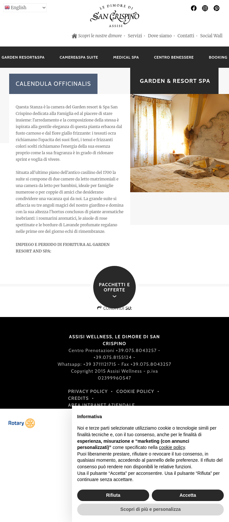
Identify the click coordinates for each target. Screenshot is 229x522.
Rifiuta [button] (113, 495)
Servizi (135, 35)
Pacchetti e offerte (114, 287)
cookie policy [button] (172, 447)
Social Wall (211, 35)
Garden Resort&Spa (23, 57)
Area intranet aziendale (101, 405)
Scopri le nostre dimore (100, 35)
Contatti (186, 35)
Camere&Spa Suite (79, 57)
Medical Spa (126, 57)
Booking (218, 57)
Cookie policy (135, 391)
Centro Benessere (174, 57)
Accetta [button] (188, 495)
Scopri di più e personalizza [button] (150, 509)
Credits (78, 398)
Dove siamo (160, 35)
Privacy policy (88, 391)
